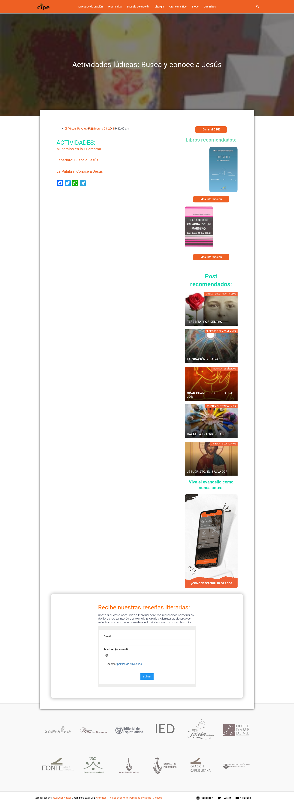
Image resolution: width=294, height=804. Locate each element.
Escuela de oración (138, 6)
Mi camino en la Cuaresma (78, 149)
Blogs (195, 6)
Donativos (210, 6)
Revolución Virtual (61, 798)
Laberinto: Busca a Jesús (77, 160)
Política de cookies (118, 798)
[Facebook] (204, 798)
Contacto (157, 798)
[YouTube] (243, 798)
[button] (258, 6)
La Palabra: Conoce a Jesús (79, 171)
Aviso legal (101, 798)
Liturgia (159, 6)
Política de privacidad (140, 798)
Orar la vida (115, 6)
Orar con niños (178, 6)
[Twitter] (224, 798)
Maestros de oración (90, 6)
